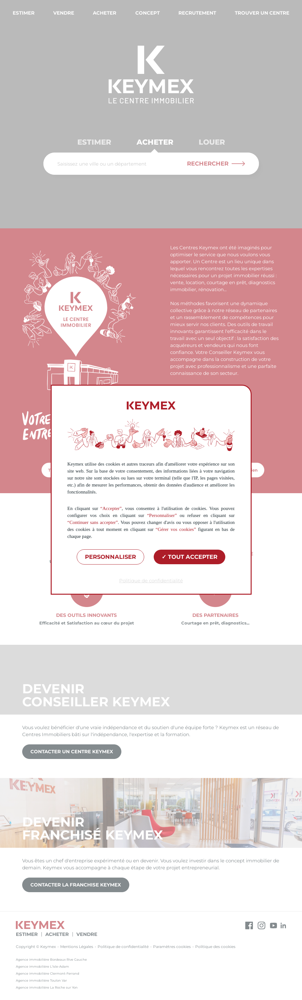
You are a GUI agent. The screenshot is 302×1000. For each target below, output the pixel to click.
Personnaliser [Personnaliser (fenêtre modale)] (110, 556)
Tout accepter (189, 556)
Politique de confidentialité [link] (151, 581)
